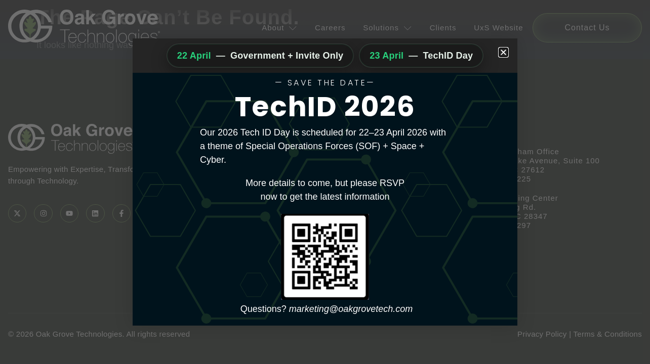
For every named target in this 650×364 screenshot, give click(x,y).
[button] (503, 52)
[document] (325, 182)
